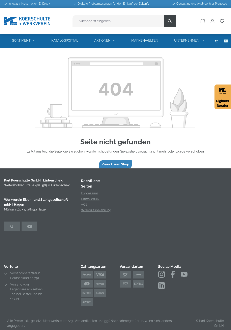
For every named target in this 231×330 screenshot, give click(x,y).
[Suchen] (170, 21)
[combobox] (118, 21)
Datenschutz (90, 199)
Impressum (89, 193)
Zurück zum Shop (115, 164)
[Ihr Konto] (212, 21)
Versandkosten (86, 321)
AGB (84, 204)
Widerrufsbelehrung (96, 210)
